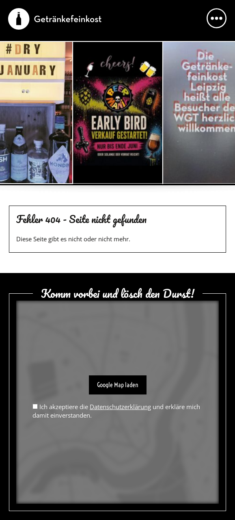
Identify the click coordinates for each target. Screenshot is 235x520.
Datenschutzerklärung (120, 407)
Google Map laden (117, 385)
